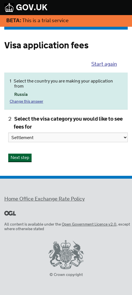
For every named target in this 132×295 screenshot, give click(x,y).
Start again (104, 64)
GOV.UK (26, 8)
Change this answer (26, 101)
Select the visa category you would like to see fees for (68, 123)
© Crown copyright (66, 274)
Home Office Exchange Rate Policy (44, 199)
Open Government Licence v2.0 (89, 224)
